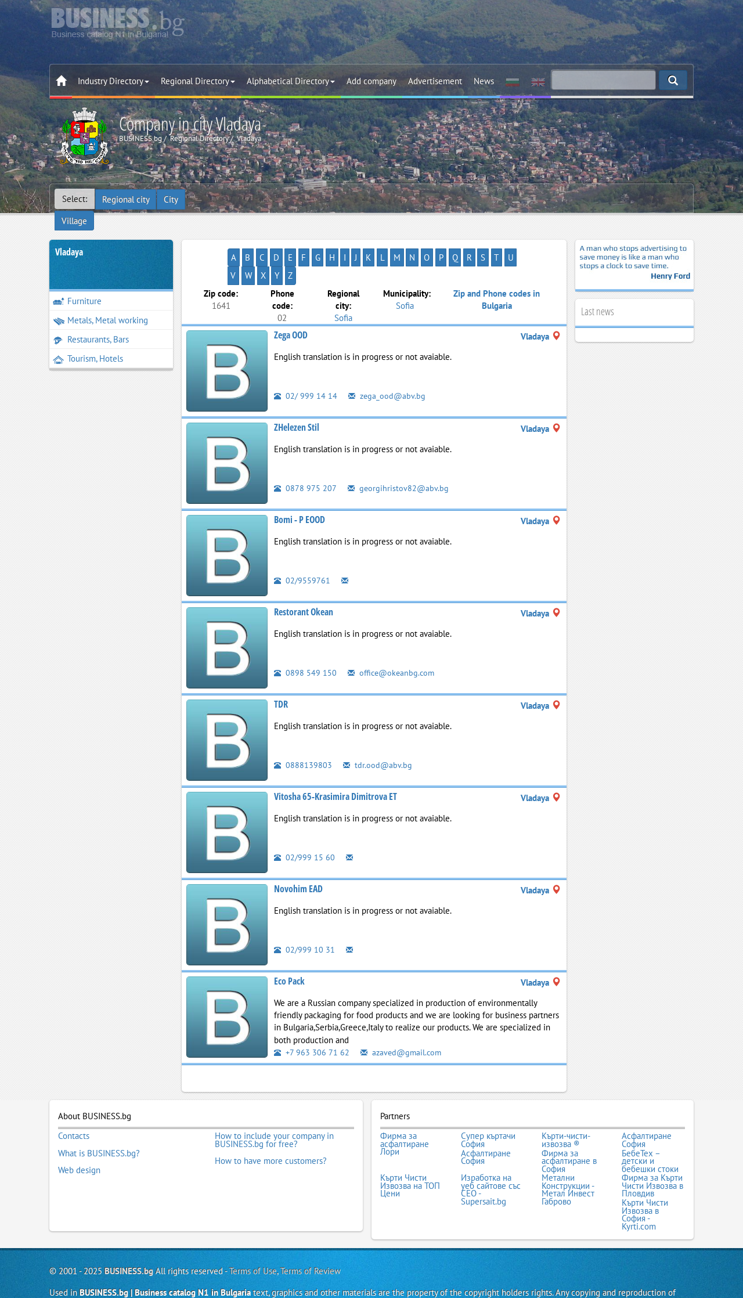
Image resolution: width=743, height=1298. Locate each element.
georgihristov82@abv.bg (399, 453)
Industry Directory (113, 80)
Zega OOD (291, 300)
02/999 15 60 (304, 822)
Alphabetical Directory (291, 80)
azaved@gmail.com (403, 1017)
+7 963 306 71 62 (312, 1017)
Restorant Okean (303, 577)
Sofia (343, 283)
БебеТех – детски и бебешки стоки (650, 1124)
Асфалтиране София (647, 1104)
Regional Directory (198, 80)
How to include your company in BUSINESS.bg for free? (274, 1104)
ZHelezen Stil (296, 393)
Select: (74, 198)
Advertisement (435, 80)
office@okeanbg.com (393, 638)
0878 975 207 (305, 453)
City (171, 198)
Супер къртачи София (488, 1104)
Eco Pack (289, 946)
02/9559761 (302, 545)
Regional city (126, 198)
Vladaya (69, 235)
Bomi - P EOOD (299, 485)
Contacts (73, 1101)
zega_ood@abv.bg (387, 361)
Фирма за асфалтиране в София (569, 1124)
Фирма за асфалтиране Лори (404, 1108)
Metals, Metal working (100, 303)
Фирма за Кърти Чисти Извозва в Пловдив (652, 1148)
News (484, 80)
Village (206, 198)
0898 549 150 (305, 638)
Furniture (77, 284)
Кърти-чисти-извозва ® (566, 1104)
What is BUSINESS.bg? (99, 1116)
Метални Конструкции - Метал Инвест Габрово (568, 1151)
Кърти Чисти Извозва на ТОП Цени (410, 1148)
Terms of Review (310, 1230)
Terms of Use (253, 1230)
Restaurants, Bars (91, 323)
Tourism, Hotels (88, 342)
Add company (371, 80)
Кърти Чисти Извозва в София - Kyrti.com (645, 1175)
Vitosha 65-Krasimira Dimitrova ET (335, 762)
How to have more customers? (271, 1124)
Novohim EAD (298, 854)
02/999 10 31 (304, 915)
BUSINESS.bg (128, 1230)
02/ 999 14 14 (305, 361)
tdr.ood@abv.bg (378, 730)
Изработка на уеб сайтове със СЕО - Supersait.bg (491, 1151)
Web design (79, 1132)
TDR (281, 670)
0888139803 (303, 730)
